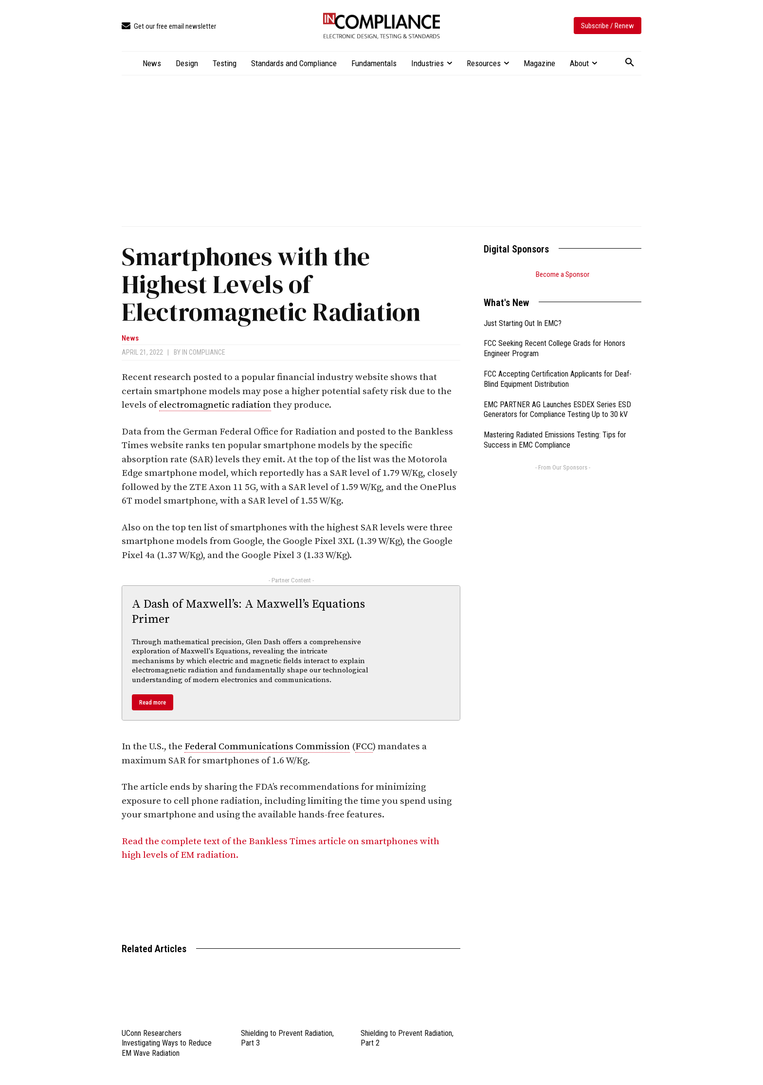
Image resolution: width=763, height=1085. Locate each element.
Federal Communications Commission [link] (267, 746)
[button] (629, 62)
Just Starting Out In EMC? (523, 323)
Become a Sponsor (562, 274)
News (130, 338)
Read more (152, 702)
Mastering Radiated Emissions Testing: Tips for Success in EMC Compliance (555, 440)
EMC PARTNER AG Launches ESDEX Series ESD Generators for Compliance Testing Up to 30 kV (557, 409)
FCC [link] (364, 746)
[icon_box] (169, 26)
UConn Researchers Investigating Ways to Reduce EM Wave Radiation (167, 1043)
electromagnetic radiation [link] (215, 405)
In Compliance (203, 352)
